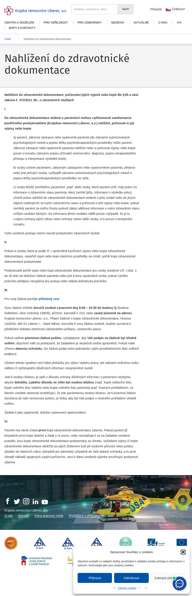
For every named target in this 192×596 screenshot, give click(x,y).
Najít (125, 9)
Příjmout (95, 578)
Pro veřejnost (56, 22)
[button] (183, 552)
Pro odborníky (89, 22)
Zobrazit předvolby (168, 578)
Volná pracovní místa (48, 515)
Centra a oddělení (19, 22)
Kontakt (23, 515)
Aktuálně (141, 22)
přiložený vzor (49, 299)
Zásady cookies (127, 588)
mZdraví (117, 22)
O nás (162, 22)
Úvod (7, 39)
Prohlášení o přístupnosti (86, 515)
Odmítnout (131, 578)
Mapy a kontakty (22, 28)
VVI (179, 22)
